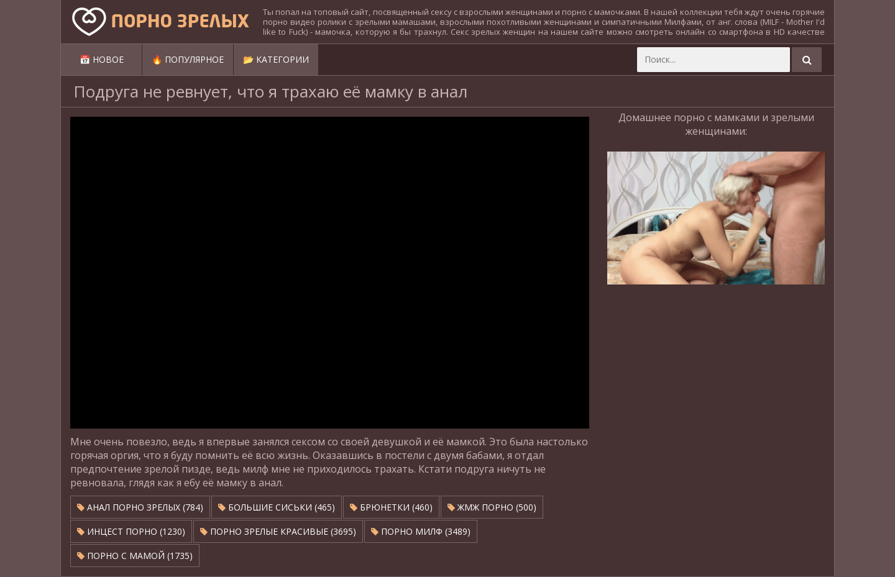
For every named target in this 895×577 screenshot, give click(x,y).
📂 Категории (276, 59)
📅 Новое (102, 59)
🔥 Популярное (188, 59)
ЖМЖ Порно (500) (492, 507)
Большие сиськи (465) (276, 507)
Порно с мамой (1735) (135, 555)
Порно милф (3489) (420, 531)
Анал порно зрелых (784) (140, 507)
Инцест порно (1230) (131, 531)
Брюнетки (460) (391, 507)
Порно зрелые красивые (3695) (278, 531)
